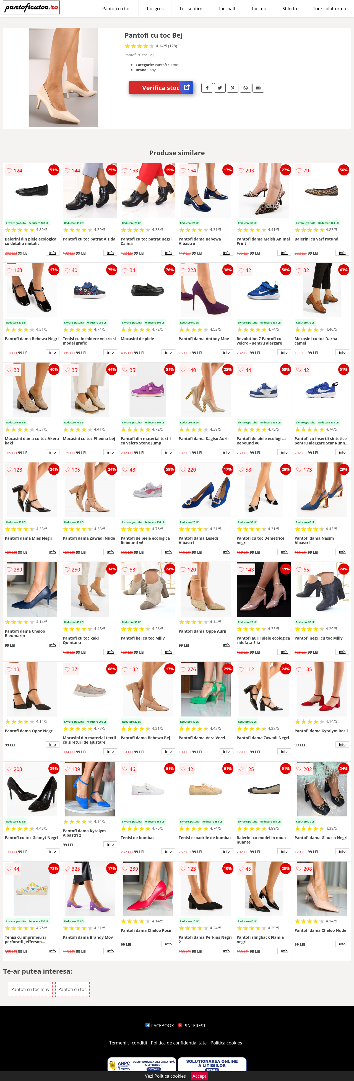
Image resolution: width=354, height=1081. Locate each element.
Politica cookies (226, 1043)
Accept (199, 1076)
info (52, 252)
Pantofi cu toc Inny (30, 989)
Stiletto (290, 9)
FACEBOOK (159, 1026)
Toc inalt (226, 9)
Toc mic (259, 9)
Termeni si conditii (128, 1043)
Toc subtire (190, 9)
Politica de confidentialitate (179, 1043)
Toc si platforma (329, 9)
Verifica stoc (167, 87)
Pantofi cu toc (116, 9)
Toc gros (155, 9)
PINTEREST (191, 1026)
